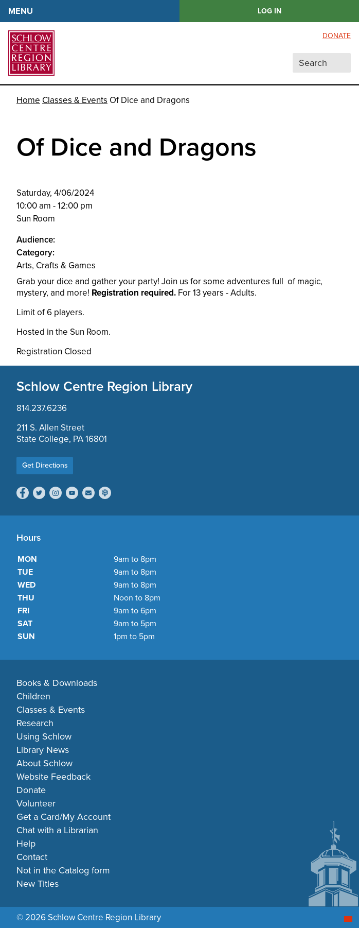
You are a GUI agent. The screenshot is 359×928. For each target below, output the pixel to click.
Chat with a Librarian (57, 830)
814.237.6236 (41, 408)
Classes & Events (74, 100)
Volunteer (36, 803)
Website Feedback (53, 776)
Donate (336, 35)
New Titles (37, 883)
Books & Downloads (56, 683)
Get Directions (45, 465)
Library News (42, 750)
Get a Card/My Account (63, 816)
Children (33, 696)
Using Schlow (43, 736)
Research (34, 723)
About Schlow (44, 763)
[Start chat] (348, 919)
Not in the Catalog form (63, 870)
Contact (31, 857)
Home (28, 100)
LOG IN (269, 11)
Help (25, 843)
